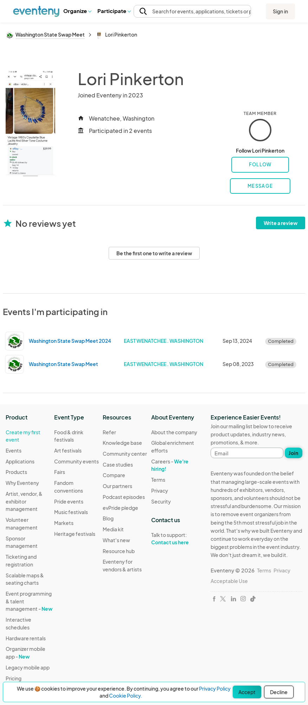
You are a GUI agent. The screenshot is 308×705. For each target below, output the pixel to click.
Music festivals (71, 512)
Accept (247, 692)
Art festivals (68, 450)
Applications (20, 461)
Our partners (117, 486)
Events (13, 450)
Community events (76, 461)
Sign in (280, 11)
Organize (77, 10)
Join (293, 453)
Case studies (118, 464)
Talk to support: (175, 539)
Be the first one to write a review (154, 253)
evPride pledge (120, 508)
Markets (63, 523)
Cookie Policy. (125, 695)
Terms (158, 479)
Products (16, 472)
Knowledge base (122, 443)
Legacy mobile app (28, 667)
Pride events (68, 501)
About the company (174, 432)
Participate (113, 10)
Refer (109, 432)
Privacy (159, 490)
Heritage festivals (74, 534)
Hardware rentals (26, 638)
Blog (108, 518)
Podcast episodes (124, 497)
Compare (114, 475)
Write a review (280, 223)
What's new (116, 540)
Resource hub (119, 551)
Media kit (113, 529)
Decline (279, 692)
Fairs (59, 472)
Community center (125, 453)
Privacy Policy (215, 688)
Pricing (13, 678)
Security (161, 501)
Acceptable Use (229, 581)
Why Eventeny (22, 483)
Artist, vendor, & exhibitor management (24, 501)
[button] (77, 10)
